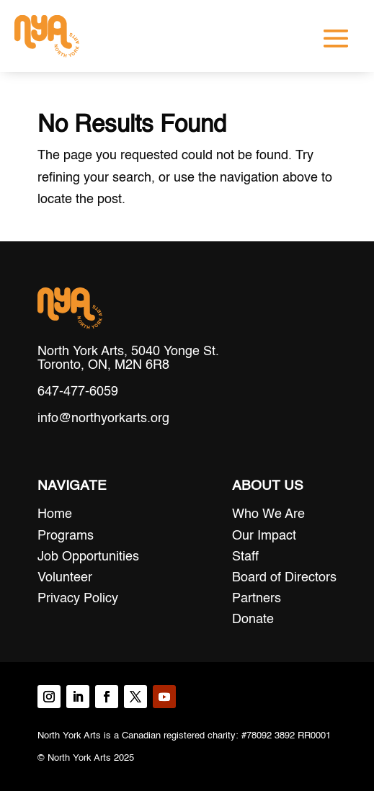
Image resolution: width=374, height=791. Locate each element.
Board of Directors (284, 577)
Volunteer (64, 577)
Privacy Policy (77, 598)
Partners (256, 598)
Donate (253, 619)
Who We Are (268, 514)
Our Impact (264, 535)
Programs (65, 535)
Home (54, 514)
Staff (245, 556)
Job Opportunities (88, 556)
